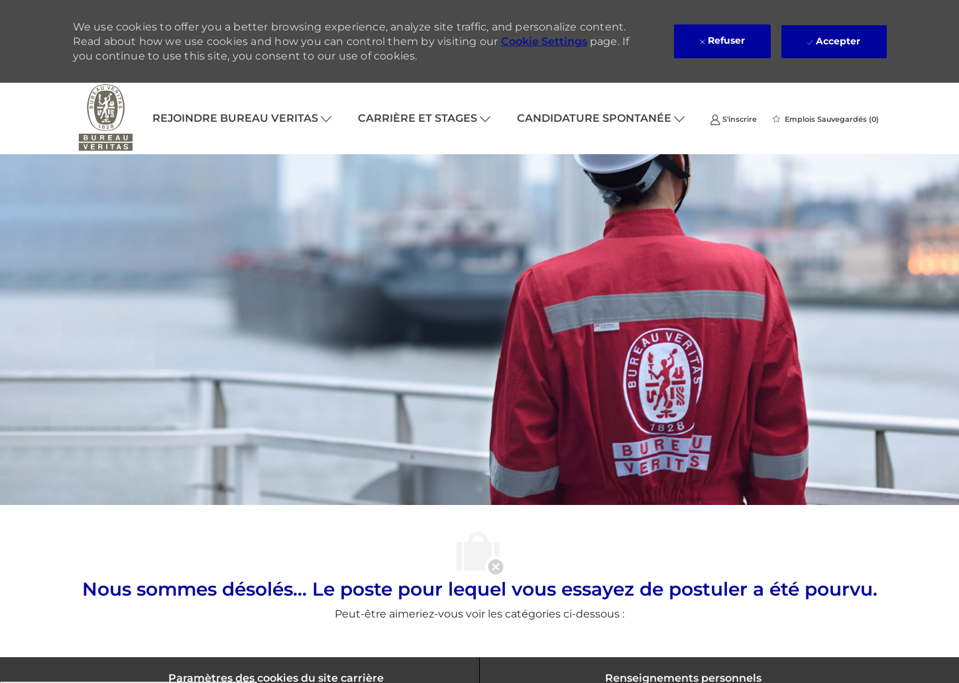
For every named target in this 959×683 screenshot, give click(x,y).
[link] (733, 119)
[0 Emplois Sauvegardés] (826, 119)
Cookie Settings (544, 41)
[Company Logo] (106, 118)
